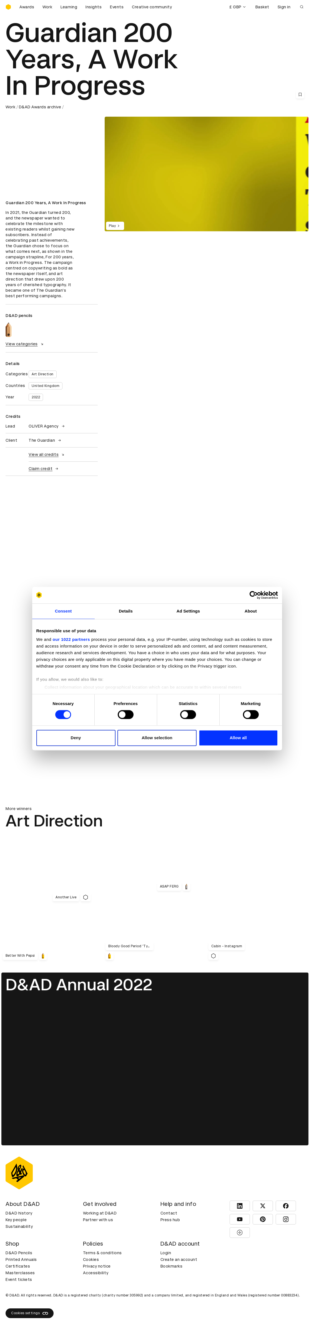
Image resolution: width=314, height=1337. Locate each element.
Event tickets (19, 1279)
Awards (26, 7)
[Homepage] (8, 7)
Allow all (238, 737)
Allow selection (157, 737)
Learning (69, 7)
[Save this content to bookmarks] (300, 94)
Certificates (18, 1266)
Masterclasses (20, 1273)
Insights (94, 7)
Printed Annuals (21, 1259)
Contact (168, 1213)
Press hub (170, 1220)
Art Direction (43, 374)
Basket (262, 7)
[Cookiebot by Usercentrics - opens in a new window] (253, 595)
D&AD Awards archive (40, 107)
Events (117, 7)
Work (47, 7)
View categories (25, 344)
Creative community (152, 7)
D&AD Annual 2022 (79, 984)
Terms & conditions (102, 1253)
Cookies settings (29, 1313)
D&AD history (19, 1213)
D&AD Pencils (19, 1253)
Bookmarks (171, 1266)
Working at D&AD (100, 1213)
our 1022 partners (71, 639)
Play (115, 226)
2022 (36, 397)
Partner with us (98, 1220)
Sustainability (19, 1226)
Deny (76, 737)
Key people (16, 1220)
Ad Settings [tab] (188, 611)
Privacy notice (97, 1266)
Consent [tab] (63, 611)
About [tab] (251, 611)
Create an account (178, 1259)
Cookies (91, 1259)
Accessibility (96, 1273)
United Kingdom (45, 386)
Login (165, 1253)
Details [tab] (126, 611)
